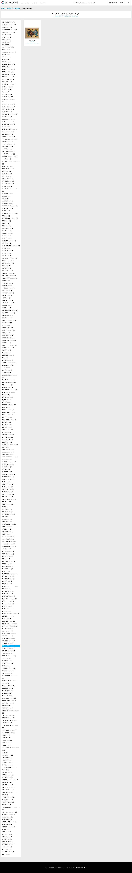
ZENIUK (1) (7, 846)
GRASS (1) (6, 298)
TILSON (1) (6, 737)
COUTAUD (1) (8, 169)
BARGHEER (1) (8, 64)
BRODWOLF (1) (8, 124)
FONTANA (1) (7, 250)
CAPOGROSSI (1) (10, 139)
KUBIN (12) (7, 424)
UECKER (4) (8, 775)
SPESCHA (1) (7, 690)
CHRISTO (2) (8, 154)
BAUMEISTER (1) (8, 74)
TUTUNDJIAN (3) (9, 767)
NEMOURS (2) (8, 536)
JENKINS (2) (7, 370)
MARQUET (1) (8, 484)
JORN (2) (6, 372)
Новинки (43, 3)
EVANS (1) (7, 231)
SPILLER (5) (6, 693)
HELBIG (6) (7, 325)
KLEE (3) (5, 395)
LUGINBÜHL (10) (9, 462)
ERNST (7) (6, 226)
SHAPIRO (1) (7, 661)
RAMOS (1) (6, 588)
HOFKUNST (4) (8, 337)
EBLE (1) (6, 216)
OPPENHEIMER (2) (9, 546)
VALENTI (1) (7, 782)
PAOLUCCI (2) (8, 554)
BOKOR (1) (7, 111)
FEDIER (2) (6, 238)
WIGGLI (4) (7, 837)
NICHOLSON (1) (8, 539)
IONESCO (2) (8, 355)
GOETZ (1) (7, 285)
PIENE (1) (6, 571)
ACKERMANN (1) (8, 22)
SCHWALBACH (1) (8, 651)
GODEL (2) (7, 280)
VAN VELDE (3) (8, 790)
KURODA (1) (6, 427)
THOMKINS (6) (8, 732)
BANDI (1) (6, 62)
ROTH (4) (6, 618)
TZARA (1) (7, 772)
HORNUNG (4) (8, 347)
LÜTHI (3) (6, 469)
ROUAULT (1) (8, 621)
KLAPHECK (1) (8, 392)
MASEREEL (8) (8, 489)
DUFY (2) (6, 211)
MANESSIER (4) (8, 477)
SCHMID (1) (8, 643)
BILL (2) (5, 92)
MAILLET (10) (7, 472)
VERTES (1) (7, 799)
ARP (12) (6, 49)
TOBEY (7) (6, 745)
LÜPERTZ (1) (8, 464)
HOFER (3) (6, 333)
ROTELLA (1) (8, 616)
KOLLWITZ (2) (8, 409)
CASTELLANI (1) (8, 144)
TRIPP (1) (7, 755)
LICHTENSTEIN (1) (8, 449)
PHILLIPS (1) (7, 566)
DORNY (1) (7, 203)
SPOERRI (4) (7, 695)
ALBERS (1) (7, 27)
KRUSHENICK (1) (9, 419)
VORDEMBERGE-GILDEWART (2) (9, 821)
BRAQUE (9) (8, 121)
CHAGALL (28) (8, 149)
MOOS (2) (7, 511)
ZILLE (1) (7, 849)
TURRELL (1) (7, 762)
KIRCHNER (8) (9, 390)
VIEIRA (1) (6, 804)
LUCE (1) (7, 459)
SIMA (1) (6, 666)
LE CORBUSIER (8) (7, 439)
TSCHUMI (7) (7, 760)
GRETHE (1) (7, 300)
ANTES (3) (6, 39)
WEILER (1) (6, 829)
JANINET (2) (9, 362)
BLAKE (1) (6, 101)
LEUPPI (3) (6, 447)
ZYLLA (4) (6, 854)
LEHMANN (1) (10, 444)
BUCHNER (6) (8, 131)
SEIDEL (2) (7, 658)
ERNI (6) (6, 223)
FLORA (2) (6, 248)
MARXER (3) (7, 487)
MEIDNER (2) (7, 497)
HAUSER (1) (7, 318)
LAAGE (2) (7, 429)
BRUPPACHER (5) (9, 129)
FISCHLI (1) (7, 243)
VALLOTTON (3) (8, 787)
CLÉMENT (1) (10, 163)
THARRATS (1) (9, 730)
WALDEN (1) (7, 824)
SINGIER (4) (8, 671)
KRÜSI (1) (6, 422)
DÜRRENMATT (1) (10, 213)
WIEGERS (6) (7, 834)
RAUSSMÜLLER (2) (8, 591)
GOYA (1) (7, 290)
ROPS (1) (10, 613)
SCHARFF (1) (7, 631)
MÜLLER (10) (7, 521)
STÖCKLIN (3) (8, 718)
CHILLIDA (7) (8, 151)
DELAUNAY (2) (8, 183)
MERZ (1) (6, 501)
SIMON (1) (9, 668)
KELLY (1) (7, 385)
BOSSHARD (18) (10, 114)
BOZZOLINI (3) (8, 119)
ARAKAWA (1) (6, 44)
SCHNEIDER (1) (8, 646)
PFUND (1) (6, 564)
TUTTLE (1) (7, 765)
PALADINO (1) (8, 551)
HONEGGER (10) (9, 345)
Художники (25, 3)
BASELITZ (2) (7, 72)
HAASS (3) (6, 308)
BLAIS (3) (8, 99)
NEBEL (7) (6, 534)
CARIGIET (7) (7, 141)
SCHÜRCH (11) (8, 648)
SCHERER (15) (8, 638)
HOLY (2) (6, 342)
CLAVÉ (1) (7, 159)
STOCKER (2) (8, 715)
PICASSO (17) (7, 569)
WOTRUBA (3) (7, 842)
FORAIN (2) (6, 253)
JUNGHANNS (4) (10, 376)
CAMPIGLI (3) (8, 136)
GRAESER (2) (8, 293)
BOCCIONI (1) (8, 106)
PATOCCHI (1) (7, 556)
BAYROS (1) (8, 77)
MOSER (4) (7, 519)
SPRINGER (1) (9, 698)
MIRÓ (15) (6, 506)
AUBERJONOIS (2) (9, 52)
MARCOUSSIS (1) (8, 479)
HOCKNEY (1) (7, 328)
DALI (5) (6, 176)
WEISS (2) (6, 832)
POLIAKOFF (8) (8, 576)
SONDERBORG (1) (9, 682)
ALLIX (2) (6, 34)
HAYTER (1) (9, 320)
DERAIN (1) (7, 186)
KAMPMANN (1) (8, 380)
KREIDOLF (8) (7, 414)
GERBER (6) (7, 268)
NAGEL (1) (6, 529)
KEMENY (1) (7, 387)
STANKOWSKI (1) (9, 700)
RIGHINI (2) (8, 603)
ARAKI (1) (8, 47)
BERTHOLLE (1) (8, 87)
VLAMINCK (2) (9, 812)
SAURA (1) (7, 628)
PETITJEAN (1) (9, 561)
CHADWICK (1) (8, 146)
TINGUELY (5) (7, 742)
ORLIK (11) (6, 549)
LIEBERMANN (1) (8, 452)
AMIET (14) (7, 37)
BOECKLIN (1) (8, 109)
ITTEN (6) (7, 360)
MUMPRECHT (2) (9, 524)
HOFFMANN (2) (8, 335)
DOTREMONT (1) (9, 206)
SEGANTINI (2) (9, 656)
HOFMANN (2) (9, 340)
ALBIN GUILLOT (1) (9, 29)
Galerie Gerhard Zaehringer (10, 8)
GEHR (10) (8, 263)
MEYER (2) (7, 504)
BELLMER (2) (7, 82)
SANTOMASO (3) (9, 626)
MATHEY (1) (8, 494)
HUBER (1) (6, 350)
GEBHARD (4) (8, 260)
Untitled (32, 41)
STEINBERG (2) (7, 708)
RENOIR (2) (9, 598)
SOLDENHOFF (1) (10, 677)
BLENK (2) (8, 104)
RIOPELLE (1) (8, 608)
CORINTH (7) (7, 166)
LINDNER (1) (7, 454)
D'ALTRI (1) (7, 173)
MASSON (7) (7, 492)
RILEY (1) (6, 606)
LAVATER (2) (7, 437)
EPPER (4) (6, 221)
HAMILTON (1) (8, 313)
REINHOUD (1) (8, 596)
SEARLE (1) (7, 653)
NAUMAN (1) (7, 531)
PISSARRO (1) (10, 574)
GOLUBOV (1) (8, 288)
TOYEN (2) (5, 752)
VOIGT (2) (7, 817)
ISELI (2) (5, 357)
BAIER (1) (6, 54)
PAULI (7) (6, 559)
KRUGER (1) (7, 417)
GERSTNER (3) (7, 270)
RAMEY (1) (10, 586)
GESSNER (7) (8, 273)
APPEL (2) (6, 42)
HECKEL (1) (7, 323)
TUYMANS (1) (7, 770)
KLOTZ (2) (6, 402)
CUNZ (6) (6, 171)
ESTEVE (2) (7, 228)
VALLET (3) (7, 785)
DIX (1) (5, 198)
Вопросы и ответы (82, 867)
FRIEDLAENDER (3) (9, 258)
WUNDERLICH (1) (8, 844)
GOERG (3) (7, 283)
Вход (121, 2)
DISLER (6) (7, 196)
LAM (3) (6, 432)
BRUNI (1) (6, 126)
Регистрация (113, 2)
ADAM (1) (9, 24)
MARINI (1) (7, 482)
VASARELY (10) (8, 797)
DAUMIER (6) (8, 178)
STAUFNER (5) (8, 703)
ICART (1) (6, 352)
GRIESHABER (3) (8, 303)
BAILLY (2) (6, 57)
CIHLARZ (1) (10, 156)
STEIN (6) (6, 705)
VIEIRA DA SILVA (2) (10, 808)
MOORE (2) (7, 509)
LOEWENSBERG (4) (9, 457)
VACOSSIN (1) (10, 780)
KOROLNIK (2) (8, 412)
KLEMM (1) (7, 397)
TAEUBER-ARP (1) (9, 720)
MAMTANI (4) (8, 474)
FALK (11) (6, 236)
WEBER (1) (8, 827)
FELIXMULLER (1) (9, 241)
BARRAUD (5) (8, 69)
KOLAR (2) (6, 407)
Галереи (34, 3)
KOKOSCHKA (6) (9, 405)
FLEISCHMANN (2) (11, 245)
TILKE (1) (6, 735)
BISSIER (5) (7, 94)
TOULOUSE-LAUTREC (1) (10, 749)
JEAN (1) (6, 367)
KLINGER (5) (7, 400)
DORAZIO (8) (7, 201)
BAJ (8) (6, 59)
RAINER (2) (7, 584)
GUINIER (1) (7, 305)
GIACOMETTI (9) (9, 275)
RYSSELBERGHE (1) (10, 623)
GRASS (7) (7, 295)
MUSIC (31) (7, 526)
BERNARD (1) (9, 84)
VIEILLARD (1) (8, 802)
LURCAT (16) (7, 467)
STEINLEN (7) (10, 712)
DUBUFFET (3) (7, 208)
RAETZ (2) (7, 581)
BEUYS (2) (7, 89)
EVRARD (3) (7, 233)
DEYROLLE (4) (7, 193)
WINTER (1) (7, 839)
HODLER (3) (8, 330)
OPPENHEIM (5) (8, 544)
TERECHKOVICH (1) (10, 726)
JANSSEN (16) (7, 365)
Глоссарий (74, 867)
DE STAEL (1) (8, 181)
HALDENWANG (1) (10, 310)
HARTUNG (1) (7, 315)
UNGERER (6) (7, 777)
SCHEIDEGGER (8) (9, 633)
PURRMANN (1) (8, 579)
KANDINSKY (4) (9, 382)
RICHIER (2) (8, 601)
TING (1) (7, 740)
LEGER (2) (7, 442)
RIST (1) (6, 611)
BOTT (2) (7, 116)
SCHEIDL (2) (7, 636)
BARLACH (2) (7, 67)
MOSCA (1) (6, 516)
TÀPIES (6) (7, 723)
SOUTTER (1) (7, 688)
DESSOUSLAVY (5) (10, 190)
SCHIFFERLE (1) (8, 641)
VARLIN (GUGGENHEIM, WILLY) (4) (9, 793)
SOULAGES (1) (8, 685)
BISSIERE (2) (7, 97)
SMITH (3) (7, 673)
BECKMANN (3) (8, 79)
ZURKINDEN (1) (8, 851)
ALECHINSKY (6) (8, 32)
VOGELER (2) (8, 814)
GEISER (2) (6, 265)
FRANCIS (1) (7, 255)
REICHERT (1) (7, 593)
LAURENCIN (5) (8, 434)
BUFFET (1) (7, 134)
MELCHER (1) (9, 499)
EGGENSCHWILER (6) (10, 218)
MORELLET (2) (8, 514)
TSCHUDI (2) (6, 757)
